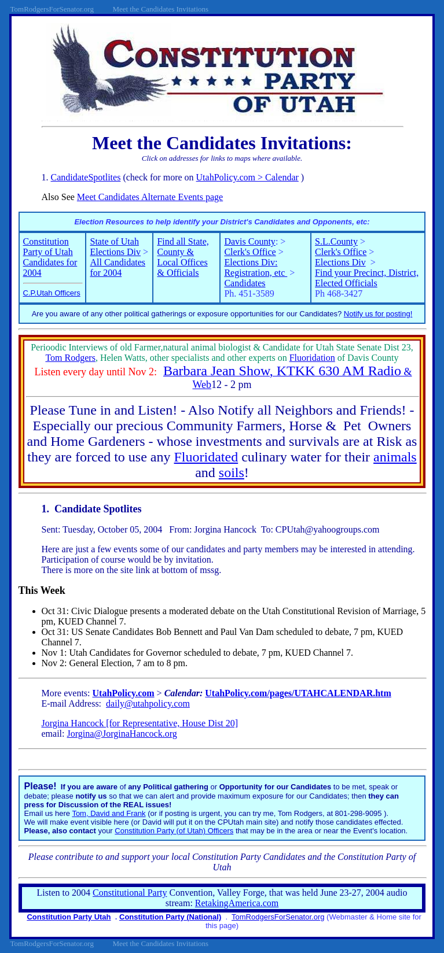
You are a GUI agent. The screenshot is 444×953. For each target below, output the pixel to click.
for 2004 (106, 273)
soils (231, 472)
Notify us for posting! (378, 313)
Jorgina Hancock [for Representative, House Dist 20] (140, 723)
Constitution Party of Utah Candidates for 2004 (50, 257)
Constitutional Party (130, 892)
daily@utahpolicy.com (148, 703)
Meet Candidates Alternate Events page (150, 197)
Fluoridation (312, 358)
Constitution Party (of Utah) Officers (174, 830)
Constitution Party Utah (69, 917)
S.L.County (336, 241)
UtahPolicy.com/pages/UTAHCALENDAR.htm (298, 693)
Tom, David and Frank (108, 813)
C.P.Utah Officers (51, 293)
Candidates (244, 283)
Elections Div (115, 252)
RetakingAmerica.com (236, 903)
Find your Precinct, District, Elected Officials (367, 278)
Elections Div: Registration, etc (255, 267)
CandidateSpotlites (86, 177)
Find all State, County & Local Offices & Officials (182, 257)
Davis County (249, 241)
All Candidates (117, 262)
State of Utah (114, 241)
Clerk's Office (250, 252)
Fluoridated (206, 456)
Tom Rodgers (70, 358)
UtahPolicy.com (124, 693)
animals (395, 456)
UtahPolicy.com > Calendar (247, 177)
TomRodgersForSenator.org (278, 917)
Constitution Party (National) (170, 917)
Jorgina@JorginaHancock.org (122, 733)
